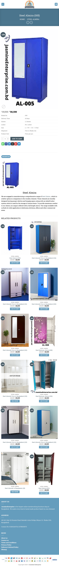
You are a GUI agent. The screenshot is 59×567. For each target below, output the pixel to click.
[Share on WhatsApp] (2, 143)
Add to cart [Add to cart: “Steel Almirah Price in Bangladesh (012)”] (44, 447)
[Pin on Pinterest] (15, 143)
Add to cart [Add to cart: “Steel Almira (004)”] (15, 263)
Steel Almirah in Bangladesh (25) (15, 488)
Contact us (5, 540)
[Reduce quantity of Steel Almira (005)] (2, 138)
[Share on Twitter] (9, 143)
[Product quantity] (5, 138)
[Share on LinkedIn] (19, 143)
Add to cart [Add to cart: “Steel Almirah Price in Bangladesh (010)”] (15, 355)
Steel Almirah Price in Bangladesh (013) (15, 442)
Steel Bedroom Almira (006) (44, 396)
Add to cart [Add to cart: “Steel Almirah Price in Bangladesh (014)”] (44, 263)
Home (22, 19)
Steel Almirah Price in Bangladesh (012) (44, 442)
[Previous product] (31, 22)
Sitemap (4, 550)
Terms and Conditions (8, 543)
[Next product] (27, 22)
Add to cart (17, 139)
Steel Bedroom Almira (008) (44, 350)
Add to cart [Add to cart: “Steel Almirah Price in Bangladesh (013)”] (15, 447)
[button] (2, 4)
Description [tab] (6, 156)
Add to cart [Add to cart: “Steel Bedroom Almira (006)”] (44, 401)
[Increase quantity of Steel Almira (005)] (8, 138)
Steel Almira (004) (15, 258)
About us (4, 538)
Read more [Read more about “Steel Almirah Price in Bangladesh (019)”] (15, 401)
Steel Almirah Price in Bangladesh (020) (44, 304)
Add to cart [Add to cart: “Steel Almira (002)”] (44, 493)
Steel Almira (33, 19)
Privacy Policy (6, 545)
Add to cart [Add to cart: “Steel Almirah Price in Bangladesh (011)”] (15, 309)
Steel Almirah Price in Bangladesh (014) (44, 258)
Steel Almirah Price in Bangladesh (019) (15, 396)
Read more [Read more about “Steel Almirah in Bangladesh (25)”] (15, 492)
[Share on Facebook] (6, 143)
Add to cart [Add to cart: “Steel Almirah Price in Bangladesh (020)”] (44, 309)
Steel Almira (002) (44, 488)
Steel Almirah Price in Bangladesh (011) (15, 304)
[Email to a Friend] (12, 143)
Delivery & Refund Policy (9, 547)
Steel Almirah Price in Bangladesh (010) (15, 350)
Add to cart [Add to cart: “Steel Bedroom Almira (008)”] (44, 355)
